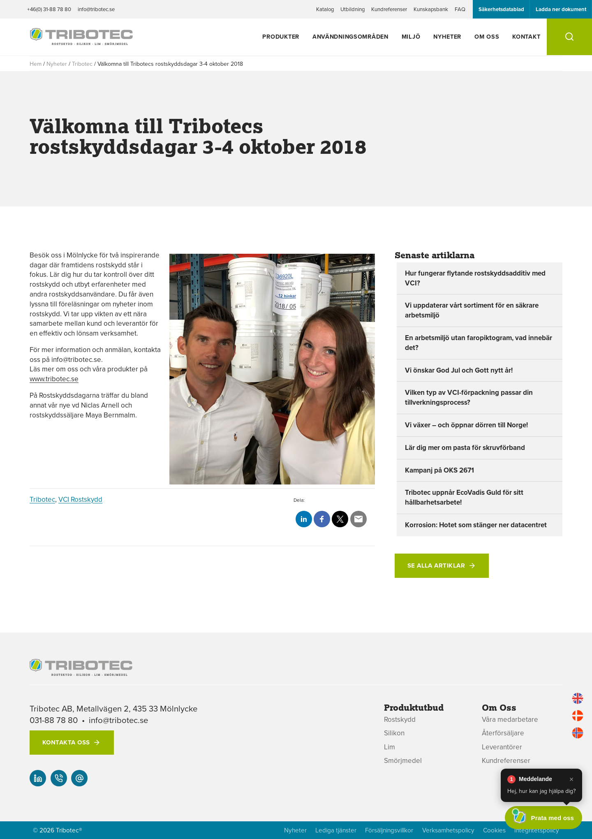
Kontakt (526, 36)
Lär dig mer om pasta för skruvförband (465, 447)
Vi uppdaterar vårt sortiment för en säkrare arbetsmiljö (472, 310)
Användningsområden (350, 36)
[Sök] (569, 37)
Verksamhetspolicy (448, 830)
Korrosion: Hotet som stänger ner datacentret (476, 525)
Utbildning (352, 9)
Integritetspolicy (536, 830)
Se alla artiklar (436, 565)
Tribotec (82, 64)
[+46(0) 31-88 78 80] (59, 778)
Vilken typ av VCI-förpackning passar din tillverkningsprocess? (469, 397)
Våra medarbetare (510, 719)
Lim (389, 747)
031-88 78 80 (54, 720)
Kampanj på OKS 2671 (439, 470)
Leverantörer (502, 747)
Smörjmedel (403, 760)
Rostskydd (400, 719)
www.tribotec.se (54, 379)
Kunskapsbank (431, 9)
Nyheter (447, 36)
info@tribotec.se (96, 9)
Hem (36, 64)
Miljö (411, 36)
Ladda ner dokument (561, 9)
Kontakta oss (66, 742)
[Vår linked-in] (38, 778)
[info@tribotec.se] (79, 778)
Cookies (494, 830)
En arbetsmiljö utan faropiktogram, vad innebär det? (478, 342)
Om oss (486, 36)
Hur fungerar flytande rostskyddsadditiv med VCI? (475, 278)
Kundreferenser (389, 9)
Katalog (325, 9)
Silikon (394, 733)
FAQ (460, 9)
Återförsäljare (503, 733)
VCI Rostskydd (80, 499)
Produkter (280, 36)
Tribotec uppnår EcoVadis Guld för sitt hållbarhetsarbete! (464, 497)
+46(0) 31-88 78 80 (49, 9)
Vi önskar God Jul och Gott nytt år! (459, 370)
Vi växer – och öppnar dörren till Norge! (466, 425)
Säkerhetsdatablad (501, 9)
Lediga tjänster (335, 830)
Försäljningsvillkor (389, 830)
